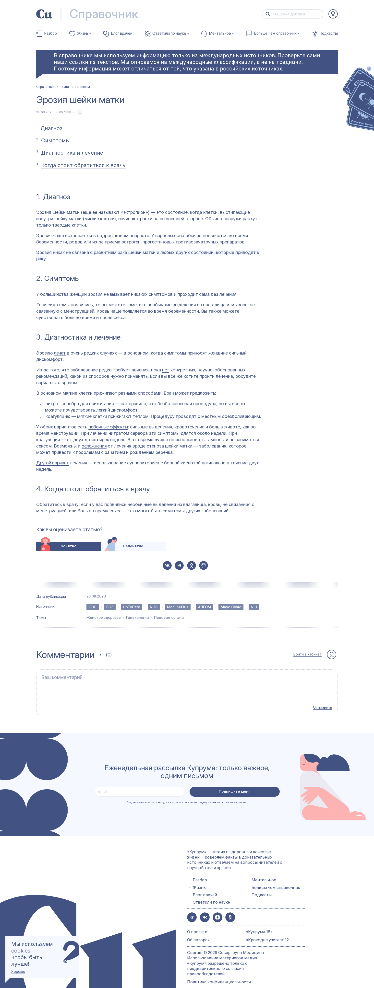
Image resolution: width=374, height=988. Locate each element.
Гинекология (137, 617)
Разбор (50, 33)
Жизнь (82, 33)
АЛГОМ (204, 607)
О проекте (197, 921)
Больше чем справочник (275, 33)
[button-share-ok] (191, 565)
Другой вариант (52, 462)
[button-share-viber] (203, 565)
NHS (153, 607)
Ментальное (220, 33)
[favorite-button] (80, 112)
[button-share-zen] (215, 907)
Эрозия (43, 212)
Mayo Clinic (231, 607)
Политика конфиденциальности (219, 971)
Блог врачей (121, 33)
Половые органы (169, 617)
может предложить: (195, 393)
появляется (134, 311)
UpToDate (131, 607)
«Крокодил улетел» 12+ (268, 929)
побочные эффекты (108, 426)
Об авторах (198, 929)
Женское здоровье (103, 617)
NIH (254, 607)
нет (165, 369)
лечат (60, 353)
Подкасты (328, 33)
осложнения (94, 445)
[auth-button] (333, 14)
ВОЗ (109, 607)
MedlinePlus (177, 607)
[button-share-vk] (167, 565)
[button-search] (268, 14)
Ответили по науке (169, 33)
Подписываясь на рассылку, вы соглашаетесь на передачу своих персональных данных (187, 793)
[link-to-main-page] (44, 14)
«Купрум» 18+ (259, 921)
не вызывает (117, 294)
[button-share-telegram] (179, 565)
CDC (93, 607)
